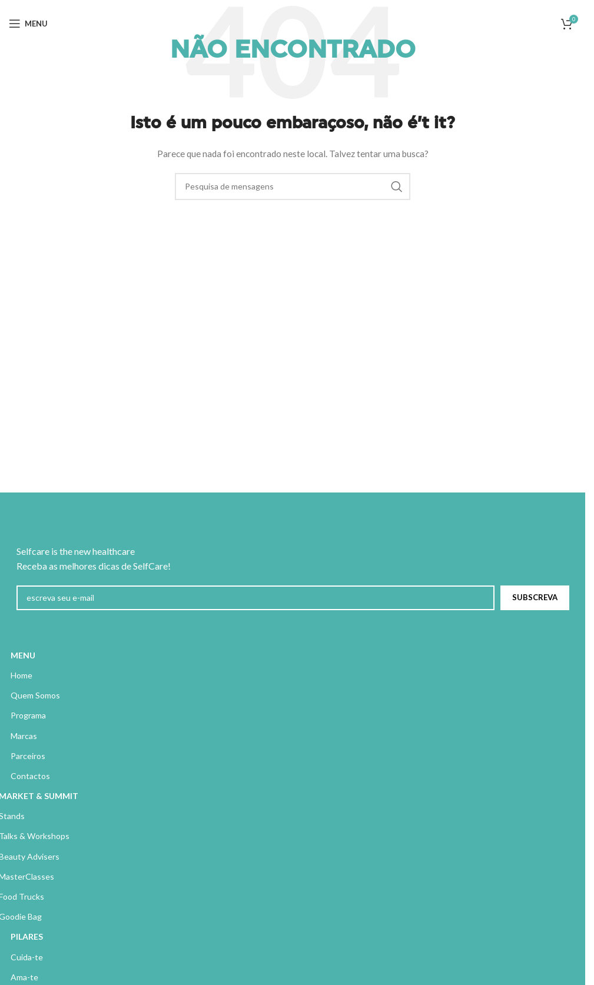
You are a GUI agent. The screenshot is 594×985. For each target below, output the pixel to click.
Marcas (24, 736)
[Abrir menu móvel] (28, 23)
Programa (28, 715)
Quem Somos (35, 695)
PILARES (27, 936)
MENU (23, 655)
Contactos (30, 776)
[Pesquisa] (292, 186)
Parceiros (28, 756)
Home (21, 675)
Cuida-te (27, 957)
